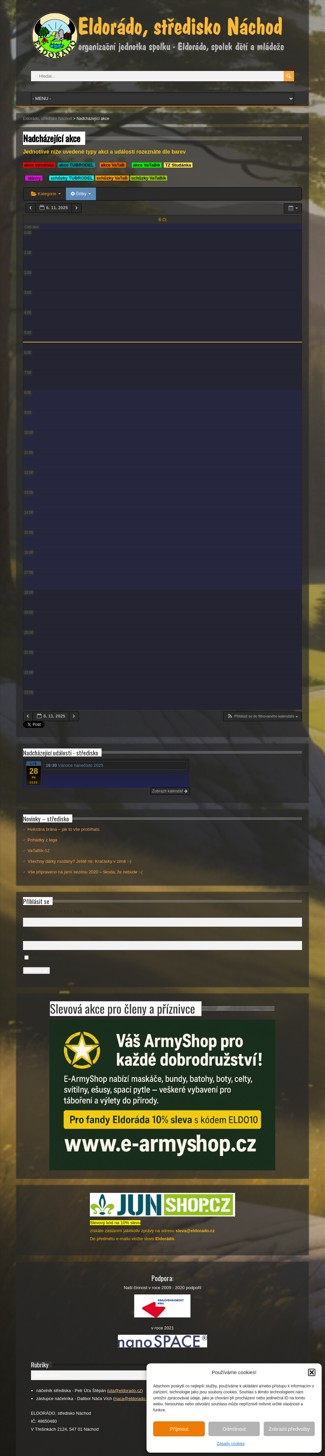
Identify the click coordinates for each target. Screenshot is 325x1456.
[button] (311, 1372)
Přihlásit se (36, 970)
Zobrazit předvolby (289, 1429)
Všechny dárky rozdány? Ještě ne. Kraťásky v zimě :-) (79, 861)
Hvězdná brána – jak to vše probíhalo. (64, 829)
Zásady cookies (230, 1443)
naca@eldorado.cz (133, 1398)
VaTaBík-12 (39, 850)
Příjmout (179, 1429)
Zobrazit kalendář (169, 791)
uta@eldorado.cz (125, 1390)
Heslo (28, 934)
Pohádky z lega (42, 839)
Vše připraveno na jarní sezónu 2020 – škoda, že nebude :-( (85, 871)
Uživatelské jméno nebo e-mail (52, 911)
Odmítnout (234, 1429)
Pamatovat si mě (47, 958)
